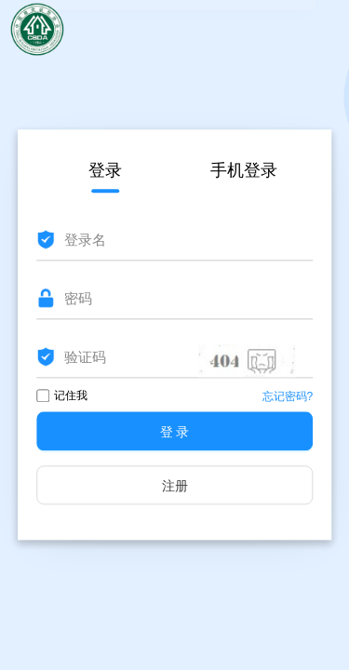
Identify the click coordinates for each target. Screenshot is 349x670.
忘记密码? (288, 397)
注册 (175, 486)
